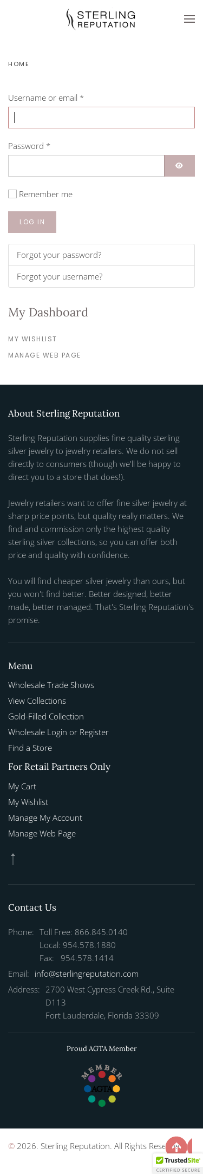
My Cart (22, 786)
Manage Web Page (44, 355)
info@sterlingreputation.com (87, 973)
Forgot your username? (59, 276)
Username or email (46, 97)
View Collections (37, 700)
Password (29, 145)
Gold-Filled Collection (46, 716)
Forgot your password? (59, 254)
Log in (32, 221)
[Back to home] (101, 19)
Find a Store (30, 747)
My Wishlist (32, 338)
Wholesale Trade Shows (51, 684)
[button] (189, 19)
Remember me (46, 194)
